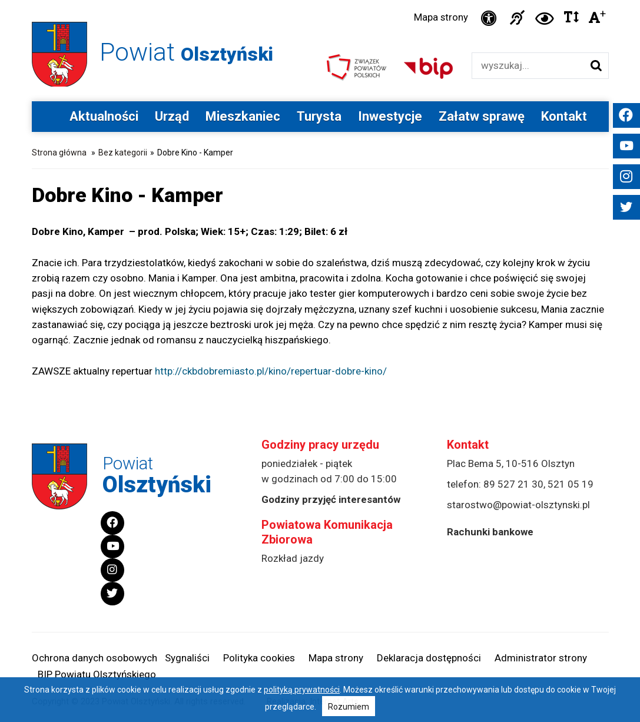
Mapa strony (439, 18)
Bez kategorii (122, 154)
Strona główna (59, 154)
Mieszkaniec (242, 118)
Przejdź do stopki (320, 0)
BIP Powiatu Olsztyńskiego (97, 675)
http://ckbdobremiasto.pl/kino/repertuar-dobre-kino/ (271, 373)
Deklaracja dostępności (429, 658)
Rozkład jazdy (292, 560)
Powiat (191, 52)
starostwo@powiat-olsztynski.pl (518, 506)
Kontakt (564, 118)
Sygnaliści (187, 658)
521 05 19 (570, 486)
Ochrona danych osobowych (94, 658)
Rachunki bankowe (490, 533)
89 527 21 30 (513, 486)
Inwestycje (390, 118)
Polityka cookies (259, 658)
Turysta (319, 118)
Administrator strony (541, 658)
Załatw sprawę (482, 118)
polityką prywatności (302, 689)
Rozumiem (348, 706)
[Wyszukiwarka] (528, 67)
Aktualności (103, 118)
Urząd (172, 118)
